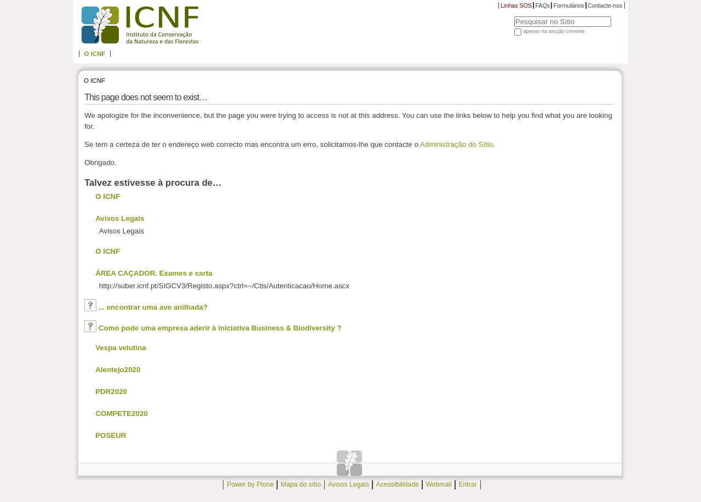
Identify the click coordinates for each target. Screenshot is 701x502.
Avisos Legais (119, 218)
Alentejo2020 (117, 370)
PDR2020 (111, 391)
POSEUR (110, 435)
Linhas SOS (516, 5)
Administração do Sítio (456, 144)
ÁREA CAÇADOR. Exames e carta (153, 273)
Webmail (438, 485)
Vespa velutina (120, 348)
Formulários (568, 5)
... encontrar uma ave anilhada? (153, 307)
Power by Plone (250, 485)
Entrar (467, 485)
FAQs (542, 5)
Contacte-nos (605, 5)
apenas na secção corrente (554, 31)
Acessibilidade (397, 485)
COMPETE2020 (121, 413)
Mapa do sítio (301, 485)
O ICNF (94, 53)
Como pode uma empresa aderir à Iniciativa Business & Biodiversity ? (220, 328)
